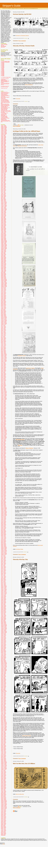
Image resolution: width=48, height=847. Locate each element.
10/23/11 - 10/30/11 (4, 355)
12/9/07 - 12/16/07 (3, 208)
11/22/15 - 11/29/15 (4, 512)
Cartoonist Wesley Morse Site (5, 107)
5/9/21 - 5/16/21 (3, 706)
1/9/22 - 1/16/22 (3, 732)
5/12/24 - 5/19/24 (3, 823)
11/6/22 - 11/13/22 (3, 764)
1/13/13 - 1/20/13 (3, 401)
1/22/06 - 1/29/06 (3, 137)
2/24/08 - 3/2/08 (3, 216)
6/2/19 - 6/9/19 (3, 649)
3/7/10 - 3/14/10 (3, 294)
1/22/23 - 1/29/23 (3, 772)
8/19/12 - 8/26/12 (3, 385)
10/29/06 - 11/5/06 (3, 165)
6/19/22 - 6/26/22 (3, 749)
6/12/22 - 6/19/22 (3, 748)
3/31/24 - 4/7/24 (3, 818)
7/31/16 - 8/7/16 (3, 539)
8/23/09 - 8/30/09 (3, 274)
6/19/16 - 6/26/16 (3, 534)
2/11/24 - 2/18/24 (3, 813)
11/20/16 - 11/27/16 (4, 551)
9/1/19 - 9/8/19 (3, 659)
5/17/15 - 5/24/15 (3, 492)
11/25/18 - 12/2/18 (3, 629)
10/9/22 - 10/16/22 (3, 761)
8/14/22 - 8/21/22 (3, 755)
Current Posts (3, 835)
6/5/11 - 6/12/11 (3, 340)
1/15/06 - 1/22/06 (3, 136)
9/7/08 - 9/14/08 (3, 237)
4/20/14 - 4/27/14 (3, 450)
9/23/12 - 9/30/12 (3, 389)
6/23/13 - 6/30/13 (3, 418)
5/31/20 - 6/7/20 (3, 684)
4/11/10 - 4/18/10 (3, 297)
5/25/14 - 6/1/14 (3, 454)
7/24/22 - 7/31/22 (3, 753)
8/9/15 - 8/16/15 (3, 501)
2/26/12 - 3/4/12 (3, 368)
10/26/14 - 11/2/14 (3, 470)
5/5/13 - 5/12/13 (3, 413)
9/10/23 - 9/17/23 (3, 797)
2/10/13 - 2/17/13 (3, 404)
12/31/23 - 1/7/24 (3, 809)
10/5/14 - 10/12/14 (3, 468)
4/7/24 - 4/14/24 (3, 819)
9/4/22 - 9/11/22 (3, 757)
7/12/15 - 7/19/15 (3, 498)
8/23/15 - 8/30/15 (3, 502)
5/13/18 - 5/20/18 (3, 608)
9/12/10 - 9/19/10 (3, 314)
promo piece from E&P (26, 735)
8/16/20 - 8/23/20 (3, 690)
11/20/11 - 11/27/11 (4, 358)
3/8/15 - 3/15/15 (3, 484)
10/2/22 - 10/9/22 (3, 760)
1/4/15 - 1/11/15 (3, 478)
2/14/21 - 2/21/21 (3, 697)
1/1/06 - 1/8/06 (3, 135)
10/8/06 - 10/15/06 (3, 163)
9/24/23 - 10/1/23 (3, 798)
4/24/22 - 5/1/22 (3, 743)
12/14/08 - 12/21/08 (4, 247)
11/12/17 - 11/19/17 (4, 589)
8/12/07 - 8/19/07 (3, 195)
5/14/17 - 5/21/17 (3, 569)
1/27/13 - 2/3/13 (3, 402)
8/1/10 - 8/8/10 (3, 309)
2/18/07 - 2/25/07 (3, 177)
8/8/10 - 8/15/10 (3, 310)
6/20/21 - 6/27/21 (3, 710)
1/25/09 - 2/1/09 (3, 252)
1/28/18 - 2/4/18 (3, 597)
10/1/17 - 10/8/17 (3, 584)
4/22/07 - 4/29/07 (3, 184)
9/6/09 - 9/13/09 (3, 276)
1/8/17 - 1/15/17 (3, 556)
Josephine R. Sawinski (30, 368)
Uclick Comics (3, 96)
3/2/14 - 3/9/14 (3, 445)
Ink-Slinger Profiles (19, 549)
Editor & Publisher (29, 448)
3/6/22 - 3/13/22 (3, 738)
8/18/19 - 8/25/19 (3, 657)
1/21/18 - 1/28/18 (3, 596)
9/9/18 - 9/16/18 (3, 621)
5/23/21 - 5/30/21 (3, 707)
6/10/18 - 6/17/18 (3, 611)
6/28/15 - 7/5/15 (3, 496)
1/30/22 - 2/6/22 (3, 734)
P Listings (2, 74)
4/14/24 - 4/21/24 (3, 820)
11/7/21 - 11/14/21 (3, 725)
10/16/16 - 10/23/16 (4, 547)
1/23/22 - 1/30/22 (3, 733)
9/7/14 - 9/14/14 (3, 465)
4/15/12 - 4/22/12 (3, 373)
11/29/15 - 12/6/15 (3, 513)
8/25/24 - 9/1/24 (3, 834)
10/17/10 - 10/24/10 (4, 317)
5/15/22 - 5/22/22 (3, 745)
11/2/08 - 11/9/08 (3, 243)
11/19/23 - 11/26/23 (4, 804)
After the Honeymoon (20, 439)
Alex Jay (2, 45)
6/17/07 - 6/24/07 (3, 190)
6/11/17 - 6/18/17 (3, 572)
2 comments (26, 101)
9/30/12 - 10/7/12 (3, 390)
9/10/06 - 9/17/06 (3, 160)
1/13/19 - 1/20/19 (3, 634)
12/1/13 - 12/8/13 (3, 435)
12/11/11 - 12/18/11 (4, 360)
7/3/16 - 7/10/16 (3, 536)
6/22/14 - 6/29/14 (3, 457)
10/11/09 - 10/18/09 (4, 279)
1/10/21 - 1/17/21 (3, 693)
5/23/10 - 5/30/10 (3, 302)
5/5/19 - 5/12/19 (3, 646)
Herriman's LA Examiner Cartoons (22, 35)
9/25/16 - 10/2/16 (3, 545)
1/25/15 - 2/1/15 (3, 480)
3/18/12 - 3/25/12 (3, 370)
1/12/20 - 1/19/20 (3, 672)
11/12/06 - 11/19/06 (4, 167)
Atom (4, 843)
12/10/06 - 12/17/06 (4, 170)
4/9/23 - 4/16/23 (3, 780)
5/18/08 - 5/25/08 (3, 225)
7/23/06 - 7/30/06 (3, 155)
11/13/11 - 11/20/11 (4, 357)
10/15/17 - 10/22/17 (4, 586)
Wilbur (20, 806)
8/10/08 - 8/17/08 (3, 234)
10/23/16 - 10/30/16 (4, 548)
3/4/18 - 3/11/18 (3, 601)
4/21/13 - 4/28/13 (3, 411)
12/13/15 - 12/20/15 (4, 514)
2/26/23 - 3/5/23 (3, 776)
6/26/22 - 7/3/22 (3, 750)
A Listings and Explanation (5, 62)
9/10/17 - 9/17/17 (3, 582)
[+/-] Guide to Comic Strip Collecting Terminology (5, 86)
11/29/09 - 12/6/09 (3, 284)
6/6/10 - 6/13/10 (3, 303)
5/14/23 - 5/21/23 (3, 784)
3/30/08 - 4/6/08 (3, 220)
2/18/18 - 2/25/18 (3, 599)
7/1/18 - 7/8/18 (3, 613)
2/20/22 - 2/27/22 (3, 736)
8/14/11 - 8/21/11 (3, 347)
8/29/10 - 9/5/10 (3, 312)
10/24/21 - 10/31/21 (4, 724)
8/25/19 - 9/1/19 (3, 658)
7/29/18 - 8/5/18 (3, 616)
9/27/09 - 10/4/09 (3, 278)
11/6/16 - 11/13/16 (3, 549)
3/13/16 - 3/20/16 (3, 524)
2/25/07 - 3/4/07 (3, 178)
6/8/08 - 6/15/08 (3, 227)
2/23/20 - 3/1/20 (3, 677)
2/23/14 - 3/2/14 (3, 444)
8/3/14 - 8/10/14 (3, 461)
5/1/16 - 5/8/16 (3, 529)
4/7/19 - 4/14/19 (3, 643)
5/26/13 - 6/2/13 (3, 415)
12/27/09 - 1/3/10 (3, 287)
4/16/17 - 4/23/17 (3, 566)
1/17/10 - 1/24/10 (3, 289)
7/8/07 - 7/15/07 (3, 192)
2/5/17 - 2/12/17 (3, 559)
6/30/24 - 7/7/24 (3, 828)
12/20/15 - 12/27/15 (4, 515)
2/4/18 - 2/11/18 (3, 598)
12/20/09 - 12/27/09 (4, 286)
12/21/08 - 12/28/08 (4, 248)
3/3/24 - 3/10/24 (3, 815)
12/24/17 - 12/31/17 (4, 593)
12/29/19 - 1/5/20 (3, 671)
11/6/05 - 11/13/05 (3, 129)
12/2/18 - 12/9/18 (3, 630)
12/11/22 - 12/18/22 (4, 768)
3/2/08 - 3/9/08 (3, 217)
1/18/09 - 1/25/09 (3, 251)
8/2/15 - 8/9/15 (3, 500)
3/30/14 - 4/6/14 (3, 448)
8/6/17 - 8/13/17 (3, 578)
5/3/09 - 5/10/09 (3, 262)
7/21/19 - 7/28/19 (3, 654)
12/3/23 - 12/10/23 (3, 806)
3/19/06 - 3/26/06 (3, 143)
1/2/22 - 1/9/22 (3, 731)
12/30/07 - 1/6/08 (3, 210)
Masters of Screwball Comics (5, 105)
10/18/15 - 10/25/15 (4, 508)
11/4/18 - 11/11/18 (3, 627)
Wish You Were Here (20, 794)
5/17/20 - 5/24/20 (3, 683)
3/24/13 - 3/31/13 (3, 408)
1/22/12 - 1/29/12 (3, 364)
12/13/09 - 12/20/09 (4, 285)
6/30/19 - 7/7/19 (3, 652)
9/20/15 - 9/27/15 (3, 505)
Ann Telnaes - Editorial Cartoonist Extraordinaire (6, 112)
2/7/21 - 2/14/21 (3, 696)
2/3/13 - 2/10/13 (3, 403)
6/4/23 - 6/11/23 (3, 786)
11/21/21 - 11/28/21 (4, 727)
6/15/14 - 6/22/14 (3, 456)
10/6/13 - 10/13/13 (3, 429)
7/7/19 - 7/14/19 (3, 653)
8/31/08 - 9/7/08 (3, 236)
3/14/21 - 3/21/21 (3, 700)
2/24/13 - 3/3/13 (3, 405)
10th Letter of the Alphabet (5, 100)
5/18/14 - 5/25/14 (3, 453)
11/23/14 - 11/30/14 (4, 473)
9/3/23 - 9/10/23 (3, 796)
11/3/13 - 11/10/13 (3, 432)
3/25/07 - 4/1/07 (3, 181)
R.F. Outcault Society (4, 116)
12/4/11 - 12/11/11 (3, 359)
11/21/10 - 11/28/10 (4, 320)
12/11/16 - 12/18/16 (4, 553)
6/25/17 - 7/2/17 (3, 574)
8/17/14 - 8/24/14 (3, 463)
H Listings (2, 67)
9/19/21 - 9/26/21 (3, 720)
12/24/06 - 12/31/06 (4, 171)
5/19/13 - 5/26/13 (3, 414)
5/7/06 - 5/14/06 (3, 148)
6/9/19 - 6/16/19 (3, 650)
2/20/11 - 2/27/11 (3, 330)
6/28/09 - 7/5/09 (3, 268)
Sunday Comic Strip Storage (5, 83)
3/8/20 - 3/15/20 (3, 678)
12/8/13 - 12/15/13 (3, 436)
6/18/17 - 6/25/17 (3, 573)
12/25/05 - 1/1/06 (3, 134)
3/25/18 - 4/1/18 (3, 603)
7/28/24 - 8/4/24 (3, 831)
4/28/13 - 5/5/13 (3, 412)
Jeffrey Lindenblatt (4, 44)
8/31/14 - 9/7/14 (3, 464)
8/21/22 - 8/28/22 (3, 756)
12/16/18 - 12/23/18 (4, 631)
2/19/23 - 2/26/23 (3, 775)
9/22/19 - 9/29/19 (3, 660)
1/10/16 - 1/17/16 (3, 517)
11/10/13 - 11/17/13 (4, 433)
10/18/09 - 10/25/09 (4, 280)
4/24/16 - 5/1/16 (3, 528)
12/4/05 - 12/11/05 (3, 132)
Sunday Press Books (4, 109)
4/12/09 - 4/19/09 (3, 260)
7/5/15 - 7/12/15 (3, 497)
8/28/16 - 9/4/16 (3, 542)
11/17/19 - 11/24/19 (4, 666)
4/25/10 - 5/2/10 (3, 299)
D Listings (2, 64)
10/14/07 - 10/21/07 (4, 202)
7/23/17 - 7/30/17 (3, 577)
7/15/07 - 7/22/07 (3, 193)
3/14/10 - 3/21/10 (3, 295)
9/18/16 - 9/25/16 (3, 544)
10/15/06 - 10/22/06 (4, 164)
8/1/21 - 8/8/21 (3, 715)
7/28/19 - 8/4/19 (3, 655)
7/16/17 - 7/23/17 (3, 576)
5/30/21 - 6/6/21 (3, 708)
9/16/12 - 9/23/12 (3, 388)
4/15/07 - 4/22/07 (3, 183)
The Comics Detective (4, 99)
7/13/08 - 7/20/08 (3, 231)
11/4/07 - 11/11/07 (3, 204)
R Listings (2, 75)
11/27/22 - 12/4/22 (3, 766)
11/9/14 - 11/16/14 (3, 472)
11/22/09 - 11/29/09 (4, 283)
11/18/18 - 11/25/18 (4, 628)
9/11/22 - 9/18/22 (3, 758)
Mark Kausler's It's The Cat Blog (5, 110)
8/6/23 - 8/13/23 (3, 793)
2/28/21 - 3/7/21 (3, 698)
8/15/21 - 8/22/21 (3, 716)
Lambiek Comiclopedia (4, 117)
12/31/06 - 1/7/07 (3, 172)
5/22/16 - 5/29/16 (3, 531)
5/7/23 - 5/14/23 (3, 783)
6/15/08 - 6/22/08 (3, 228)
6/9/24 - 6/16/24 (3, 826)
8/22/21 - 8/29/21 (3, 717)
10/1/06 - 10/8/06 (3, 162)
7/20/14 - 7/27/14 (3, 460)
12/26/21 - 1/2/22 (3, 730)
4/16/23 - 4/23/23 (3, 781)
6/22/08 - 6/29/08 (3, 229)
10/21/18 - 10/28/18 (4, 625)
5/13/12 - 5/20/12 (3, 376)
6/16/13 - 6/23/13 (3, 417)
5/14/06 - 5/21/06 (3, 149)
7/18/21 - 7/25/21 (3, 713)
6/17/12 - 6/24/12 (3, 380)
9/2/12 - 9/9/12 (3, 387)
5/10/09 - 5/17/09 (3, 263)
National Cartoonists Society (5, 104)
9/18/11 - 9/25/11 (3, 351)
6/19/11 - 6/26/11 (3, 341)
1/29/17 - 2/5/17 (3, 558)
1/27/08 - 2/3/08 (3, 213)
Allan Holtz (21, 125)
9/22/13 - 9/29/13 (3, 428)
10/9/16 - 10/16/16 (3, 546)
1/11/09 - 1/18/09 (3, 250)
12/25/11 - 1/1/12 (3, 361)
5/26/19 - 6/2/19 (3, 648)
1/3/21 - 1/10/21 (3, 692)
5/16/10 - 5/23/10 (3, 301)
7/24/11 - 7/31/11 (3, 345)
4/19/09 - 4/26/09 (3, 261)
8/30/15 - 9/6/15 (3, 503)
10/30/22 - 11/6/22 (3, 763)
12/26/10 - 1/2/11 (3, 324)
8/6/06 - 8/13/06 (3, 156)
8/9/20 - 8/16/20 (3, 689)
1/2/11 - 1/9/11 (3, 325)
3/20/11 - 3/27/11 (3, 333)
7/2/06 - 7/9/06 (3, 153)
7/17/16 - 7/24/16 (3, 537)
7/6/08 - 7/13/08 (3, 230)
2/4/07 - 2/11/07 (3, 176)
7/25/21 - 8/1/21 (3, 714)
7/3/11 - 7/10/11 (3, 343)
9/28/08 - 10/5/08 (3, 239)
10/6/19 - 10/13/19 (3, 662)
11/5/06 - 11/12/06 (3, 166)
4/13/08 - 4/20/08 (3, 221)
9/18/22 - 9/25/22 (3, 759)
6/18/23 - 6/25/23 (3, 788)
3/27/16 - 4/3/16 (3, 525)
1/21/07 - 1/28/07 (3, 174)
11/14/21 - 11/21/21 (4, 726)
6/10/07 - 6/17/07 (3, 189)
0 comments (25, 38)
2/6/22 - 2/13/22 (3, 735)
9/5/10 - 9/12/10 (3, 313)
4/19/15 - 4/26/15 (3, 489)
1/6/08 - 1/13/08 (3, 211)
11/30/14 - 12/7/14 (3, 474)
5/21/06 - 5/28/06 (3, 150)
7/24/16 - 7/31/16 (3, 538)
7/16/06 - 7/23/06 (3, 154)
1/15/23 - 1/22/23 (3, 771)
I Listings (2, 68)
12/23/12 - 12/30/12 (4, 399)
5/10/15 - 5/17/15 (3, 491)
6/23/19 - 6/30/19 (3, 651)
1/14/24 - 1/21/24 (3, 810)
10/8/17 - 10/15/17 (3, 585)
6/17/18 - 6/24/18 (3, 612)
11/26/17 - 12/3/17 (3, 590)
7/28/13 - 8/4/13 (3, 422)
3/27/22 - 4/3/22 (3, 740)
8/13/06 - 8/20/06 (3, 157)
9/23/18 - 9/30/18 (3, 622)
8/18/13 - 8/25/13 (3, 424)
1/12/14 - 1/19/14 (3, 440)
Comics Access (3, 98)
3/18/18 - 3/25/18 (3, 602)
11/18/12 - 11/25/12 (4, 395)
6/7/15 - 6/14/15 (3, 494)
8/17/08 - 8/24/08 (3, 235)
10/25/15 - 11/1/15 (3, 509)
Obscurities (18, 98)
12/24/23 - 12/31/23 (4, 808)
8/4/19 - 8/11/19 (3, 656)
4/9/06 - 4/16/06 (3, 145)
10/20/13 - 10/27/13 (4, 431)
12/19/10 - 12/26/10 (4, 323)
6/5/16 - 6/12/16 (3, 533)
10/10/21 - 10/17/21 (4, 722)
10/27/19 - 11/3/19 (3, 664)
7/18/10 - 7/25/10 (3, 308)
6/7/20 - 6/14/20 (3, 685)
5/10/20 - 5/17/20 (3, 682)
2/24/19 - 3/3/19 (3, 639)
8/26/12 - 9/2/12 (3, 386)
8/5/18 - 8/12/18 (3, 617)
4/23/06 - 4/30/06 (3, 147)
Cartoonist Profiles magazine (5, 92)
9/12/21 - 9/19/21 (3, 719)
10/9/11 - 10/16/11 (3, 353)
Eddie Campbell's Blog (4, 108)
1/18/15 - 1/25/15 (3, 479)
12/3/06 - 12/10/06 (3, 169)
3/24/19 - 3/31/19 (3, 642)
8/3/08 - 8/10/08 (3, 233)
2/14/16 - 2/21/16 (3, 521)
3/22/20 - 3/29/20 (3, 680)
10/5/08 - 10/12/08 (3, 240)
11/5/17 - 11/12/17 (3, 588)
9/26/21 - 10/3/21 (3, 721)
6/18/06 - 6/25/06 (3, 151)
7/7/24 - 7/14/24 (3, 829)
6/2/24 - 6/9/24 (3, 825)
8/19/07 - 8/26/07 (3, 196)
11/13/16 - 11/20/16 (4, 550)
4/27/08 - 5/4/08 (3, 223)
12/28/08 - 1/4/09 (3, 249)
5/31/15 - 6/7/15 (3, 493)
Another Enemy (3, 79)
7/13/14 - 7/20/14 (3, 459)
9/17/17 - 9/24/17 (3, 583)
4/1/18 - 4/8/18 (3, 604)
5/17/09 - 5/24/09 (3, 264)
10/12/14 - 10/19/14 (4, 469)
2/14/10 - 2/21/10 (3, 292)
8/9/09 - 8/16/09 (3, 273)
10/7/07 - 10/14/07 (3, 201)
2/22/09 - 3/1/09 (3, 255)
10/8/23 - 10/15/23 (3, 800)
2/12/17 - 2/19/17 (3, 560)
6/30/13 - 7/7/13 (3, 419)
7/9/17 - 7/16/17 (3, 575)
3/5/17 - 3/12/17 (3, 562)
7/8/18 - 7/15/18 (3, 614)
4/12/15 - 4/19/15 (3, 488)
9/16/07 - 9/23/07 (3, 199)
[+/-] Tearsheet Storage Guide (6, 77)
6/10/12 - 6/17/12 (3, 379)
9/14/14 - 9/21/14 (3, 466)
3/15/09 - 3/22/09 (3, 257)
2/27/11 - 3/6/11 (3, 331)
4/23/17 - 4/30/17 (3, 567)
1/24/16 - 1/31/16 (3, 519)
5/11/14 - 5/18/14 (3, 452)
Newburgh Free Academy (22, 145)
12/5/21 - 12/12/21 (3, 728)
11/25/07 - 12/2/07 (3, 206)
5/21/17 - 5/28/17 (3, 570)
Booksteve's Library (4, 119)
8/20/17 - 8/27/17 (3, 580)
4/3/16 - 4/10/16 (3, 526)
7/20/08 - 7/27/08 (3, 232)
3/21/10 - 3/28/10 (3, 296)
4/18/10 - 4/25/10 (3, 298)
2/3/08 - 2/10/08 (3, 214)
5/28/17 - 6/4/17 (3, 571)
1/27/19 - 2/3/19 (3, 636)
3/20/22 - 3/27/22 (3, 739)
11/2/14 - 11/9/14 (3, 471)
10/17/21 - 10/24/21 (4, 723)
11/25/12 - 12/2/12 (3, 396)
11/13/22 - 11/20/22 (4, 765)
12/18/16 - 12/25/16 (4, 554)
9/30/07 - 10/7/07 (3, 200)
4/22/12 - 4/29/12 (3, 374)
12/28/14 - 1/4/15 (3, 477)
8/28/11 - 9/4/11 (3, 349)
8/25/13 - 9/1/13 (3, 425)
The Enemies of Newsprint (5, 78)
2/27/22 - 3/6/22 (3, 737)
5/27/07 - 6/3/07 (3, 188)
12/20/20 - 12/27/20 (4, 691)
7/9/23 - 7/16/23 (3, 790)
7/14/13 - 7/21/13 (3, 420)
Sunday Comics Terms (4, 88)
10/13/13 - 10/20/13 (4, 430)
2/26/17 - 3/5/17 (3, 561)
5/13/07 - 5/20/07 (3, 186)
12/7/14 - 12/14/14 (3, 475)
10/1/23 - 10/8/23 (3, 799)
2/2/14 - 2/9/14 (3, 442)
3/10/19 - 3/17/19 (3, 640)
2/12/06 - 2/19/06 (3, 139)
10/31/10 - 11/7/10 (3, 318)
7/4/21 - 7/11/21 (3, 712)
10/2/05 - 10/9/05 (3, 125)
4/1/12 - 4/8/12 (3, 372)
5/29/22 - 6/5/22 (3, 747)
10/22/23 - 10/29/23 (4, 801)
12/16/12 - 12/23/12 (4, 398)
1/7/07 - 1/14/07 (3, 173)
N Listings (2, 72)
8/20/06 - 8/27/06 (3, 158)
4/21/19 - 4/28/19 (3, 645)
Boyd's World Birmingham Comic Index (6, 121)
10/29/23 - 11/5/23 (3, 802)
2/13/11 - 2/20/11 (3, 329)
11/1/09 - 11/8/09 (3, 281)
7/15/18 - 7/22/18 (3, 615)
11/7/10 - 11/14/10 (3, 319)
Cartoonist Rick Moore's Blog (5, 120)
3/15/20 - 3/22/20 (3, 679)
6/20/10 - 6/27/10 (3, 305)
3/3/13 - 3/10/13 (3, 406)
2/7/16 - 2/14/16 (3, 520)
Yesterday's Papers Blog (4, 106)
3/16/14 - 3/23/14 (3, 446)
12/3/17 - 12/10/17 (3, 591)
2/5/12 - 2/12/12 (3, 366)
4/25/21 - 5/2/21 (3, 704)
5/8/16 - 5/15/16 (3, 530)
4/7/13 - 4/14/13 (3, 410)
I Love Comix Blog (3, 113)
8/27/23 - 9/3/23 (3, 795)
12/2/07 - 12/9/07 (3, 207)
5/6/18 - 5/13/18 (3, 607)
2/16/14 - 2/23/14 (3, 443)
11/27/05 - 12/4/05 (3, 131)
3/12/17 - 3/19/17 (3, 563)
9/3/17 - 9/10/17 (3, 581)
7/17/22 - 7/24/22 (3, 752)
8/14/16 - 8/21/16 (3, 540)
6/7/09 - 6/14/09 (3, 266)
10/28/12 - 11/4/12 (3, 393)
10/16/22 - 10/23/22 (4, 762)
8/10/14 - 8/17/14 (3, 462)
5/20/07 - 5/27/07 (3, 187)
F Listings (2, 66)
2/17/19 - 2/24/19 (3, 638)
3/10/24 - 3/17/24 (3, 816)
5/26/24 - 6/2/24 (3, 824)
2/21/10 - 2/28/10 (3, 293)
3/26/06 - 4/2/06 (3, 144)
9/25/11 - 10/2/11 (3, 352)
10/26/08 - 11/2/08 (3, 242)
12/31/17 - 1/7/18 (3, 594)
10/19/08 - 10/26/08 (4, 241)
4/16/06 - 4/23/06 (3, 146)
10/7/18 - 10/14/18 (3, 624)
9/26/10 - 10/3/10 (3, 315)
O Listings (2, 73)
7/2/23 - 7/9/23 (3, 789)
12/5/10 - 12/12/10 (3, 322)
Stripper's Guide (11, 5)
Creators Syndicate (4, 94)
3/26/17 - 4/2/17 (3, 564)
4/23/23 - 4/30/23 (3, 782)
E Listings (2, 65)
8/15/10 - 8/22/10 (3, 311)
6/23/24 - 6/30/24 (3, 827)
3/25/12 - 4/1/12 (3, 371)
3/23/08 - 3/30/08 (3, 219)
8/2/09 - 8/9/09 (3, 272)
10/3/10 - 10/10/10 (3, 316)
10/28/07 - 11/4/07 (3, 203)
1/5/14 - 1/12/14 (3, 439)
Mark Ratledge (3, 46)
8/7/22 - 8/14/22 (3, 754)
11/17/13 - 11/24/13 (4, 434)
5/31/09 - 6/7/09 (3, 265)
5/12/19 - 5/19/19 (3, 647)
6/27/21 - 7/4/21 (3, 711)
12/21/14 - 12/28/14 (4, 476)
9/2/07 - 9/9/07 (3, 197)
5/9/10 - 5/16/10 (3, 300)
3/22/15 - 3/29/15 (3, 486)
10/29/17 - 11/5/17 (3, 587)
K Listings (2, 70)
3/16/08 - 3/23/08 (3, 218)
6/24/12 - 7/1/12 (3, 381)
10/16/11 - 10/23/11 (4, 354)
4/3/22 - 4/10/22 (3, 741)
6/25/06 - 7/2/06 (3, 152)
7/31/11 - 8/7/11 (3, 346)
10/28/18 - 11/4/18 (3, 626)
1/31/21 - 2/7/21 (3, 695)
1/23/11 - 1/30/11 (3, 327)
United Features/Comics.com (5, 95)
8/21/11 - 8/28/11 (3, 348)
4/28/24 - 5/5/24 (3, 821)
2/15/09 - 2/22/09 (3, 254)
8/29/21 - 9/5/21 (3, 718)
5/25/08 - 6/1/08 (3, 226)
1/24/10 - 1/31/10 (3, 290)
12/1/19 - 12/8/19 (3, 668)
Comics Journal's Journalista (5, 101)
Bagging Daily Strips (4, 80)
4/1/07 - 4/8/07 (3, 182)
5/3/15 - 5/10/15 (3, 490)
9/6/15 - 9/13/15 (3, 504)
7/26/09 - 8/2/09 (3, 271)
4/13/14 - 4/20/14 (3, 449)
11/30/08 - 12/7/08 (3, 246)
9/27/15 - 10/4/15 (3, 506)
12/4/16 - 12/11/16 (3, 552)
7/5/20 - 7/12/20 (3, 688)
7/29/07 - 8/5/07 (3, 194)
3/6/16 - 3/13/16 (3, 523)
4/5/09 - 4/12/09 (3, 259)
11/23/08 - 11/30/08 (4, 245)
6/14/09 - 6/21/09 (3, 267)
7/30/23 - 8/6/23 (3, 792)
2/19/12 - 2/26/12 (3, 367)
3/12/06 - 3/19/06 (3, 142)
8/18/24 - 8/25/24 (3, 833)
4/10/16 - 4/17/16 (3, 527)
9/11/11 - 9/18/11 (3, 350)
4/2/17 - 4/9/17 (3, 565)
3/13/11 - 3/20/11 (3, 332)
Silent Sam (20, 445)
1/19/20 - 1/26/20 (3, 673)
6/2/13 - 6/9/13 (3, 416)
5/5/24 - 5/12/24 (3, 822)
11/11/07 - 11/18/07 (4, 205)
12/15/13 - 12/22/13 (4, 437)
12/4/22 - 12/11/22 (3, 767)
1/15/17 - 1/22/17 (3, 557)
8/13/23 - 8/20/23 (3, 794)
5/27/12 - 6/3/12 (3, 378)
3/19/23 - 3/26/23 (3, 778)
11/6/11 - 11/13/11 (3, 356)
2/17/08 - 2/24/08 (3, 215)
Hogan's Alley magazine (4, 93)
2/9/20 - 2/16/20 (3, 675)
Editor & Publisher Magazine (5, 97)
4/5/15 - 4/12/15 (3, 487)
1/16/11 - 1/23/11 (3, 326)
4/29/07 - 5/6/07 (3, 185)
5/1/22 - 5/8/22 (3, 744)
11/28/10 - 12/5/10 (3, 321)
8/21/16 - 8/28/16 (3, 541)
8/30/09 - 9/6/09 (3, 275)
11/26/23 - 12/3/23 (3, 805)
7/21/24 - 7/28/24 (3, 830)
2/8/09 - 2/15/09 (3, 253)
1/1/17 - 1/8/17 (3, 555)
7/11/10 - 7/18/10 (3, 307)
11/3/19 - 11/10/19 (3, 665)
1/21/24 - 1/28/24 (3, 811)
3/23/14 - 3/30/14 (3, 447)
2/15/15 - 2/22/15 (3, 482)
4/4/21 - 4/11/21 (3, 702)
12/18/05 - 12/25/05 (4, 133)
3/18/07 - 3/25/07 (3, 180)
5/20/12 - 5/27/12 (3, 377)
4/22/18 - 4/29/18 (3, 606)
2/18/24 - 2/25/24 (3, 814)
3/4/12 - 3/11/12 (3, 369)
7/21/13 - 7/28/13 (3, 421)
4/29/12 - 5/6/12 (3, 375)
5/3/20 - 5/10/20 (3, 681)
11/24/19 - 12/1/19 (3, 667)
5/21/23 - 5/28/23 (3, 785)
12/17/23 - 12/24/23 (4, 807)
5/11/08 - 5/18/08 (3, 224)
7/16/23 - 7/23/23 (3, 791)
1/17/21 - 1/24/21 (3, 694)
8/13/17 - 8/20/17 (3, 579)
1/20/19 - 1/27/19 (3, 635)
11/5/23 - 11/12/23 (3, 803)
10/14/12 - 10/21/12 (4, 391)
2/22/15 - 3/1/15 (3, 483)
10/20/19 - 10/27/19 (4, 663)
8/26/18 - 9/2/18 (3, 619)
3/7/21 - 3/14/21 (3, 699)
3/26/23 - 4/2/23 (3, 779)
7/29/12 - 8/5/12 (3, 383)
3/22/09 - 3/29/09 (3, 258)
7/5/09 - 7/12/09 (3, 269)
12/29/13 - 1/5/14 (3, 438)
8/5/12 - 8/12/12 (3, 384)
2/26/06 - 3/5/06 (3, 141)
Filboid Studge (3, 115)
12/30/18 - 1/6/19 (3, 633)
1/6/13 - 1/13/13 (3, 400)
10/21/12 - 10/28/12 (4, 392)
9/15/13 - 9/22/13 (3, 427)
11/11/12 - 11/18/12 (4, 394)
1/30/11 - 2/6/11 (3, 328)
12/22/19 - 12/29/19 (4, 670)
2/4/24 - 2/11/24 (3, 812)
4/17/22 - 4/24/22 (3, 742)
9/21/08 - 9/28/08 (3, 238)
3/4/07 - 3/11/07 (3, 179)
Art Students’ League (22, 355)
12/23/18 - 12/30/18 (4, 632)
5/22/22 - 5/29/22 (3, 746)
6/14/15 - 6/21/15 (3, 495)
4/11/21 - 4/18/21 (3, 703)
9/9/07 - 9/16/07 (3, 198)
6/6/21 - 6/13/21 (3, 709)
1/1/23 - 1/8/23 (3, 770)
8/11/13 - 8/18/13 (3, 423)
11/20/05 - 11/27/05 (4, 130)
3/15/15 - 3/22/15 (3, 485)
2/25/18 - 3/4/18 (3, 600)
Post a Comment (22, 40)
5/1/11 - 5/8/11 (3, 336)
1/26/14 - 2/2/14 (3, 441)
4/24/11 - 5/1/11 (3, 335)
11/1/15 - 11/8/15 (3, 510)
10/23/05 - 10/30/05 (4, 127)
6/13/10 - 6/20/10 (3, 304)
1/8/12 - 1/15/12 (3, 363)
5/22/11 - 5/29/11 (3, 338)
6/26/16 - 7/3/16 (3, 535)
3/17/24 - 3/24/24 (3, 817)
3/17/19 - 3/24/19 (3, 641)
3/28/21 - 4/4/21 (3, 701)
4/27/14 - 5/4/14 (3, 451)
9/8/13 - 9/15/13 (3, 426)
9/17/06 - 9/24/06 (3, 161)
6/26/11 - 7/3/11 (3, 342)
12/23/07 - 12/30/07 (4, 209)
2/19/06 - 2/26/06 (3, 140)
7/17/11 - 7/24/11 (3, 344)
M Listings (2, 71)
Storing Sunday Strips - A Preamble (4, 82)
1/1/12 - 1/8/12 (3, 362)
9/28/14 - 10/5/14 (3, 467)
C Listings (2, 63)
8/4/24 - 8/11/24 (3, 832)
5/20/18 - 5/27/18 (3, 609)
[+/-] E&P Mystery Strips (5, 61)
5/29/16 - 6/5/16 (3, 532)
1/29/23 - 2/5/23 (3, 773)
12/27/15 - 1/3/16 (3, 516)
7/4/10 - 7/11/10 (3, 306)
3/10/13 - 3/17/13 (3, 407)
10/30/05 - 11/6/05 (3, 128)
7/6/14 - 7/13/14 (3, 458)
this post (2, 55)
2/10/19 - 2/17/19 (3, 637)
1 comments (25, 796)
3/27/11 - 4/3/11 (3, 334)
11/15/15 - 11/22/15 (4, 511)
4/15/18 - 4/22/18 (3, 605)
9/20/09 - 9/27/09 (3, 277)
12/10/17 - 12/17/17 (4, 592)
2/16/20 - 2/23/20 (3, 676)
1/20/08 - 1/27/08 (3, 212)
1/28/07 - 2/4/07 (3, 175)
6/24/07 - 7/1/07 (3, 191)
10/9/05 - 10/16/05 (3, 126)
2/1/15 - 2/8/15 (3, 481)
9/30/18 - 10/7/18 (3, 623)
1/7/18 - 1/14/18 (3, 595)
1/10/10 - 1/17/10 (3, 288)
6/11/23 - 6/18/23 (3, 787)
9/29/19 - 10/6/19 (3, 661)
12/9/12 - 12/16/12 (3, 397)
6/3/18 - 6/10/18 (3, 610)
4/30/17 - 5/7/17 (3, 568)
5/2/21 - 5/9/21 (3, 705)
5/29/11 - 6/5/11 (3, 339)
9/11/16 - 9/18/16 (3, 543)
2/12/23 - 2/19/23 (3, 774)
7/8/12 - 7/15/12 (3, 382)
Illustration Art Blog (3, 114)
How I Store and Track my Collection (5, 84)
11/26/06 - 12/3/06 (3, 168)
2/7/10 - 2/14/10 (3, 291)
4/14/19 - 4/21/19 (3, 644)
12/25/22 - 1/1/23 (3, 769)
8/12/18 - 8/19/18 (3, 618)
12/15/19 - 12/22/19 (4, 669)
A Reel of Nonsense (28, 84)
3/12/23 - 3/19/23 (3, 777)
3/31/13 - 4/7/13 (3, 409)
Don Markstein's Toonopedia (5, 118)
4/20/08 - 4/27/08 (3, 222)
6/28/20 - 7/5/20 (3, 687)
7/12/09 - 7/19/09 (3, 270)
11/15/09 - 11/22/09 (4, 282)
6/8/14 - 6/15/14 (3, 455)
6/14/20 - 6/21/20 (3, 686)
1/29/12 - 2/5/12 (3, 365)
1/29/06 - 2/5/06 (3, 138)
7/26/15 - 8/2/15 (3, 499)
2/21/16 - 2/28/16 (3, 522)
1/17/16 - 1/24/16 (3, 518)
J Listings (2, 69)
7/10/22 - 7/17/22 (3, 751)
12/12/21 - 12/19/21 (4, 729)
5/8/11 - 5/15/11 (3, 337)
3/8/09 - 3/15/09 (3, 256)
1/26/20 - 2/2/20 (3, 674)
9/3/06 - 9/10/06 (3, 159)
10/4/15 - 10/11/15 (3, 507)
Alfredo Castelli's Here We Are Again (5, 103)
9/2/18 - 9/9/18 (3, 620)
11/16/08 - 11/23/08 (4, 244)
